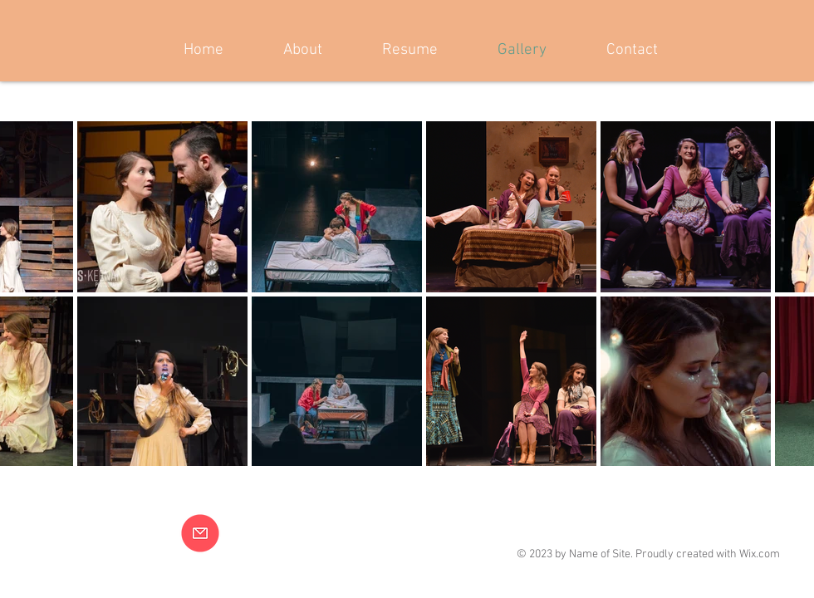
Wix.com (759, 554)
